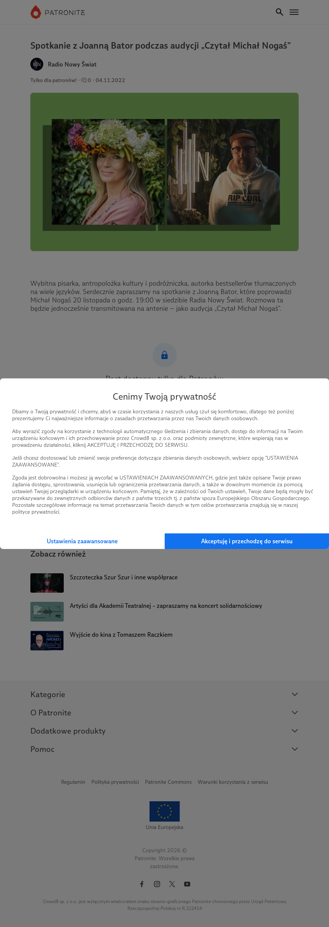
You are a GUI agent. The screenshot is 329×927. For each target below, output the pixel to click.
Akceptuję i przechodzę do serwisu (247, 541)
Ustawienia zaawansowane (82, 541)
